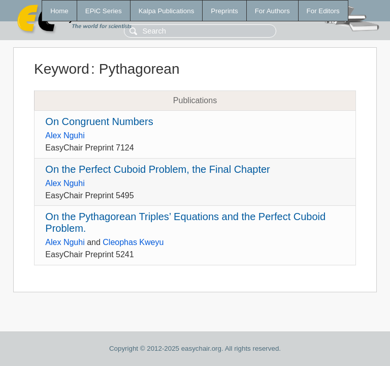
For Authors (272, 11)
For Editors (323, 11)
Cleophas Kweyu (133, 242)
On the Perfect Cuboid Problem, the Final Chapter (157, 169)
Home (59, 11)
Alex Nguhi (64, 135)
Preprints (224, 11)
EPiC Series (103, 11)
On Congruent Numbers (99, 121)
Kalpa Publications (166, 11)
